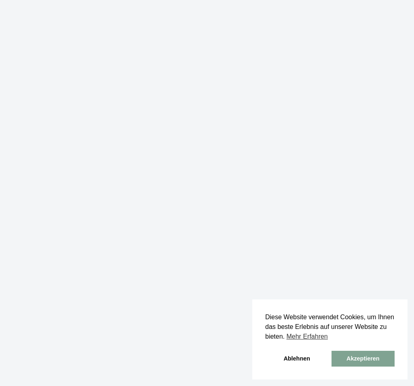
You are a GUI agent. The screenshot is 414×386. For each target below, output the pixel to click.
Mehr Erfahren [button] (306, 336)
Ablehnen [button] (296, 358)
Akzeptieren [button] (363, 358)
